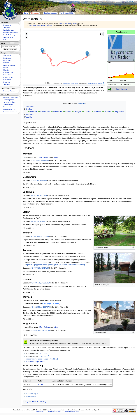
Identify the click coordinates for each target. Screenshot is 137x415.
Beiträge (74, 24)
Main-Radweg (44, 157)
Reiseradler (7, 79)
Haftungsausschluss (72, 411)
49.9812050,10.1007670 (40, 307)
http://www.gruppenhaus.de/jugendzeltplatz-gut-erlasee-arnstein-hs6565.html (54, 265)
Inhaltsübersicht (8, 30)
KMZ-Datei (43, 354)
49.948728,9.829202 (39, 221)
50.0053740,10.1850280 (40, 330)
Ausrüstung (7, 55)
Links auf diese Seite (10, 97)
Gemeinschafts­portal (10, 32)
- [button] (26, 37)
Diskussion (67, 24)
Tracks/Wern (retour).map (70, 83)
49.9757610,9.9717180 (40, 268)
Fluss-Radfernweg (39, 402)
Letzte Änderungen (9, 35)
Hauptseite (7, 25)
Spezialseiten (8, 104)
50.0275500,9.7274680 (40, 160)
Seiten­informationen (10, 112)
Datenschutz (39, 411)
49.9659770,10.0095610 (40, 283)
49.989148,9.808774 (39, 195)
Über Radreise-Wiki (54, 411)
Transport (6, 84)
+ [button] (26, 34)
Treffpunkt (6, 27)
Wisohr (40, 385)
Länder (5, 67)
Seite (26, 13)
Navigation (7, 75)
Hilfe (4, 40)
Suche (3, 43)
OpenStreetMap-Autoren (95, 83)
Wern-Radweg (30, 394)
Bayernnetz (29, 396)
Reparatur (6, 82)
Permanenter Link (9, 109)
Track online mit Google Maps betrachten (41, 359)
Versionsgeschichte (67, 13)
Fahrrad (6, 63)
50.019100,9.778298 (39, 180)
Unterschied (32, 25)
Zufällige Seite (8, 37)
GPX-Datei (43, 356)
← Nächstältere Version (44, 25)
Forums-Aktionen (9, 65)
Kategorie (27, 402)
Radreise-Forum (9, 91)
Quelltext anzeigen (50, 13)
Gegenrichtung (121, 89)
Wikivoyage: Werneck (50, 304)
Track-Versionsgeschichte (35, 362)
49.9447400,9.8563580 (40, 236)
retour (56, 157)
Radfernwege (8, 77)
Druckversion (7, 107)
